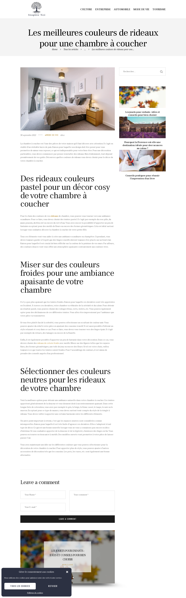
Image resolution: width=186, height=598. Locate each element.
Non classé (67, 564)
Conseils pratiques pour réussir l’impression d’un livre (142, 177)
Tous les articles (71, 49)
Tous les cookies (20, 586)
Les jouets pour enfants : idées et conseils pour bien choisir (68, 555)
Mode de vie (52, 135)
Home (55, 49)
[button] (67, 571)
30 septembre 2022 (28, 135)
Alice (62, 135)
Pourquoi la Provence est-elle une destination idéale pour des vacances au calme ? (142, 145)
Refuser (53, 586)
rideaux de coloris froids (48, 343)
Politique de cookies (35, 593)
